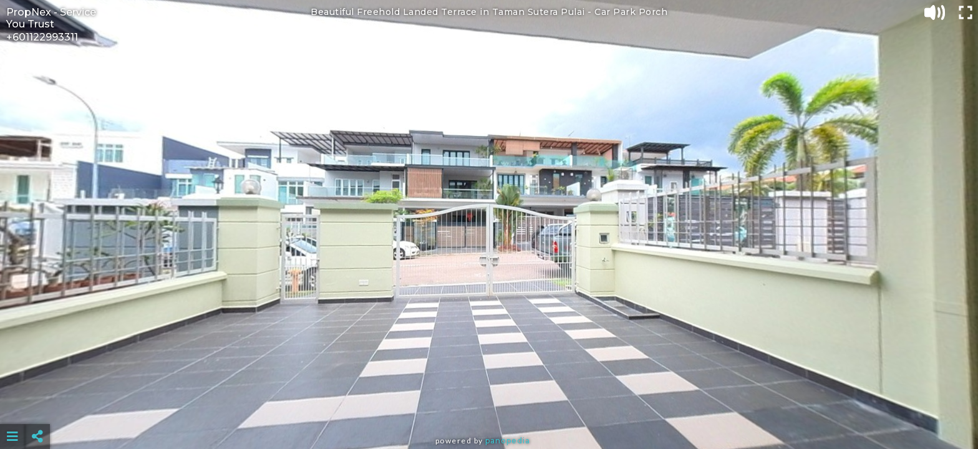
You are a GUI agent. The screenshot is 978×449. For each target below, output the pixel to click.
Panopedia (507, 440)
